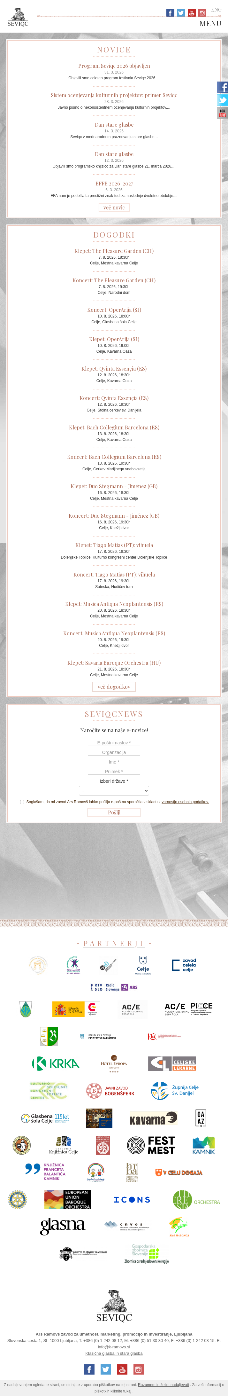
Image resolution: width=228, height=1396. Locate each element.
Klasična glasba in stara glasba (113, 1353)
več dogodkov (114, 686)
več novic (114, 207)
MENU (210, 23)
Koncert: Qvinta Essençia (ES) (114, 398)
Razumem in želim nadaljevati (163, 1385)
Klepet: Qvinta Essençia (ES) (114, 368)
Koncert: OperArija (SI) (114, 309)
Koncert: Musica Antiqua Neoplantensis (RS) (114, 633)
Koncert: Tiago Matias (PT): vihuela (114, 574)
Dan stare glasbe (114, 124)
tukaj (127, 1391)
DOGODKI (114, 234)
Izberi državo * (114, 781)
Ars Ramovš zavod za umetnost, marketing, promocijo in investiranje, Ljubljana (114, 1334)
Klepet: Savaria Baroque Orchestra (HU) (114, 662)
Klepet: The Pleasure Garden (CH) (114, 250)
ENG (216, 9)
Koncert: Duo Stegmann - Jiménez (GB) (114, 515)
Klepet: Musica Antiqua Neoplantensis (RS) (114, 603)
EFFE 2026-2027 (114, 183)
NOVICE (114, 49)
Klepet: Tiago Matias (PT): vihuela (114, 545)
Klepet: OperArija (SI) (114, 339)
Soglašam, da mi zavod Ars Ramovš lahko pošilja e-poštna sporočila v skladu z (114, 802)
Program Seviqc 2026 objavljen (114, 65)
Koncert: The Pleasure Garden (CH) (114, 280)
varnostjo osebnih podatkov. (185, 802)
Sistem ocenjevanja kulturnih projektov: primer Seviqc (114, 95)
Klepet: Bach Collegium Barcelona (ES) (114, 427)
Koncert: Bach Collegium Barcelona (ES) (114, 456)
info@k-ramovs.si (114, 1347)
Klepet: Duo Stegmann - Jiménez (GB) (114, 486)
